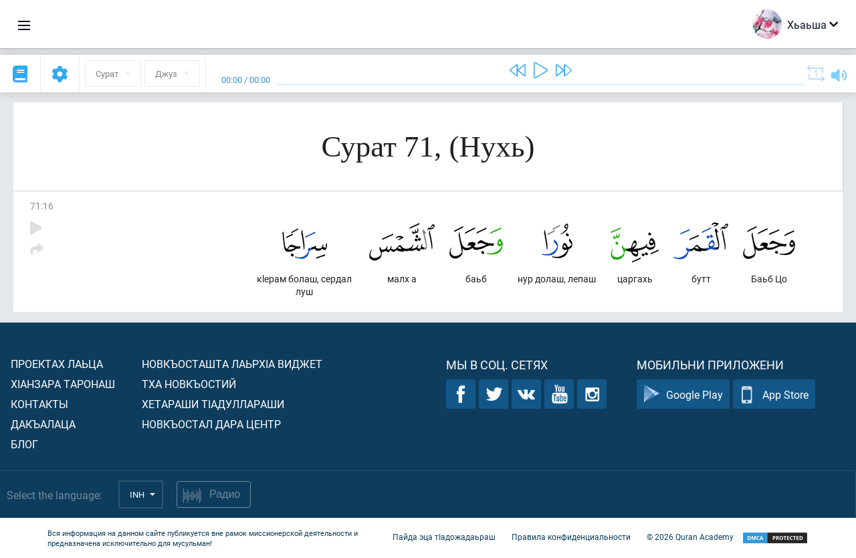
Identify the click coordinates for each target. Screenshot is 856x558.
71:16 (42, 205)
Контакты (39, 404)
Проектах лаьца (57, 364)
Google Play (683, 394)
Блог (24, 444)
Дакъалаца (43, 424)
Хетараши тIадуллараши (213, 404)
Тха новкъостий (189, 384)
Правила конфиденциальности (571, 536)
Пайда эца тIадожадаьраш (444, 536)
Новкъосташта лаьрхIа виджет (232, 364)
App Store (774, 394)
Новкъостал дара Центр (211, 424)
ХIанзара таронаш (63, 384)
